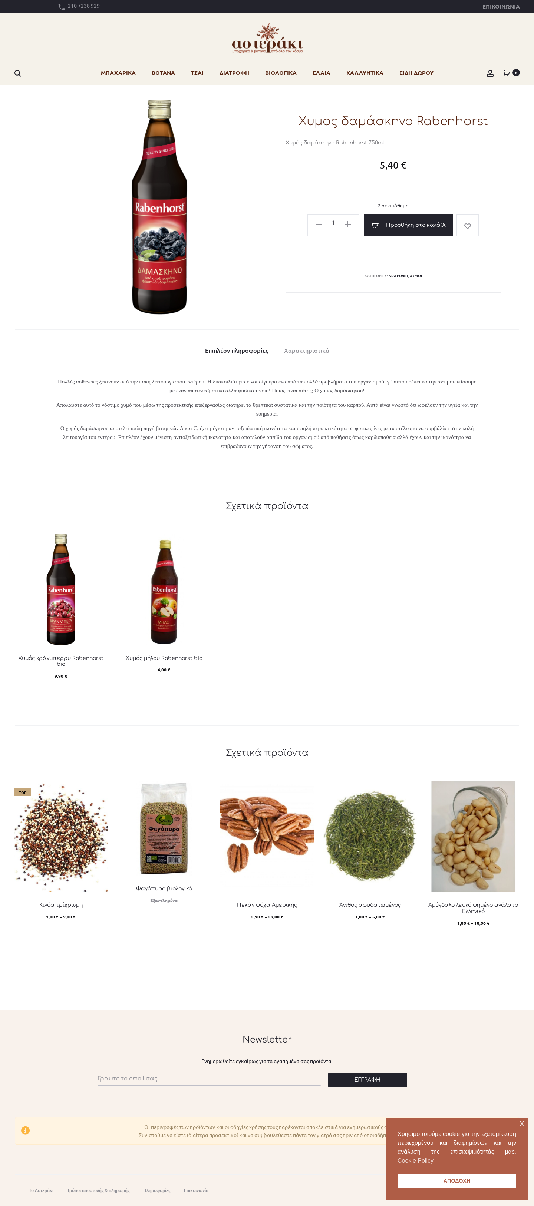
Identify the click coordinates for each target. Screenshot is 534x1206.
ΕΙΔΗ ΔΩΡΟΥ (416, 72)
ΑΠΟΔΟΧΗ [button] (457, 1181)
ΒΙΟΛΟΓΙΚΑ (281, 72)
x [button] (522, 1123)
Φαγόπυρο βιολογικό (164, 888)
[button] (319, 223)
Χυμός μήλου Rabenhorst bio (164, 658)
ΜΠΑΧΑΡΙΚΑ (118, 72)
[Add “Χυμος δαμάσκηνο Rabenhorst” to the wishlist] (467, 225)
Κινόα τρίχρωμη (61, 905)
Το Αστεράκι (41, 1190)
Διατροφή (398, 275)
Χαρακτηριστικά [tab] (306, 350)
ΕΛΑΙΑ (321, 72)
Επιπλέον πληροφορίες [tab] (236, 350)
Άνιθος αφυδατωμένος (370, 905)
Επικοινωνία (501, 6)
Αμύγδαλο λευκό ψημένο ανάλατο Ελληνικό (473, 908)
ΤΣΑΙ (197, 72)
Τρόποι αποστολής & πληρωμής (98, 1190)
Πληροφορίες (156, 1190)
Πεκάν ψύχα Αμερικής (267, 905)
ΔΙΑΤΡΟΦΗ (234, 72)
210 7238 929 (84, 5)
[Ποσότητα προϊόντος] (333, 223)
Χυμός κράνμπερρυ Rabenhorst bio (60, 661)
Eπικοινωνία (196, 1190)
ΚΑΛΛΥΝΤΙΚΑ (364, 72)
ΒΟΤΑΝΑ (163, 72)
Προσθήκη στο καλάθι (409, 225)
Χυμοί (416, 275)
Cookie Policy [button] (416, 1160)
